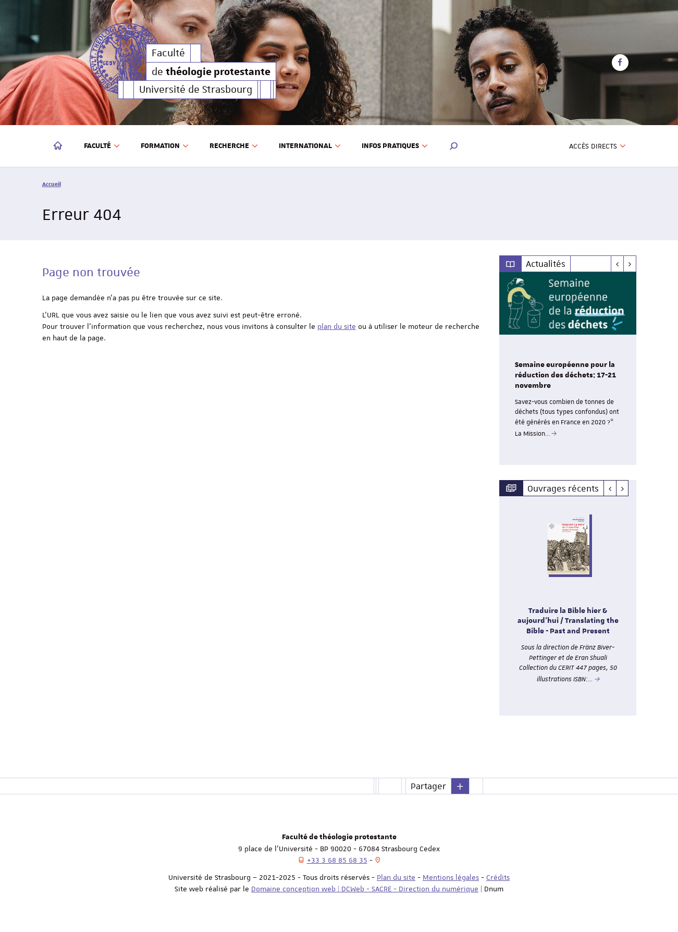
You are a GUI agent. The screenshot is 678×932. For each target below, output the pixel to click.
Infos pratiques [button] (395, 146)
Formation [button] (165, 146)
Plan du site (396, 877)
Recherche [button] (233, 146)
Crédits (498, 877)
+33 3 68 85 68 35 (337, 860)
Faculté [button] (102, 146)
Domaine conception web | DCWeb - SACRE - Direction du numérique (364, 888)
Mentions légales (451, 877)
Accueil (51, 183)
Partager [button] (428, 786)
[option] (567, 368)
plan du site (336, 326)
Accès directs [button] (597, 146)
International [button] (310, 146)
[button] (454, 146)
